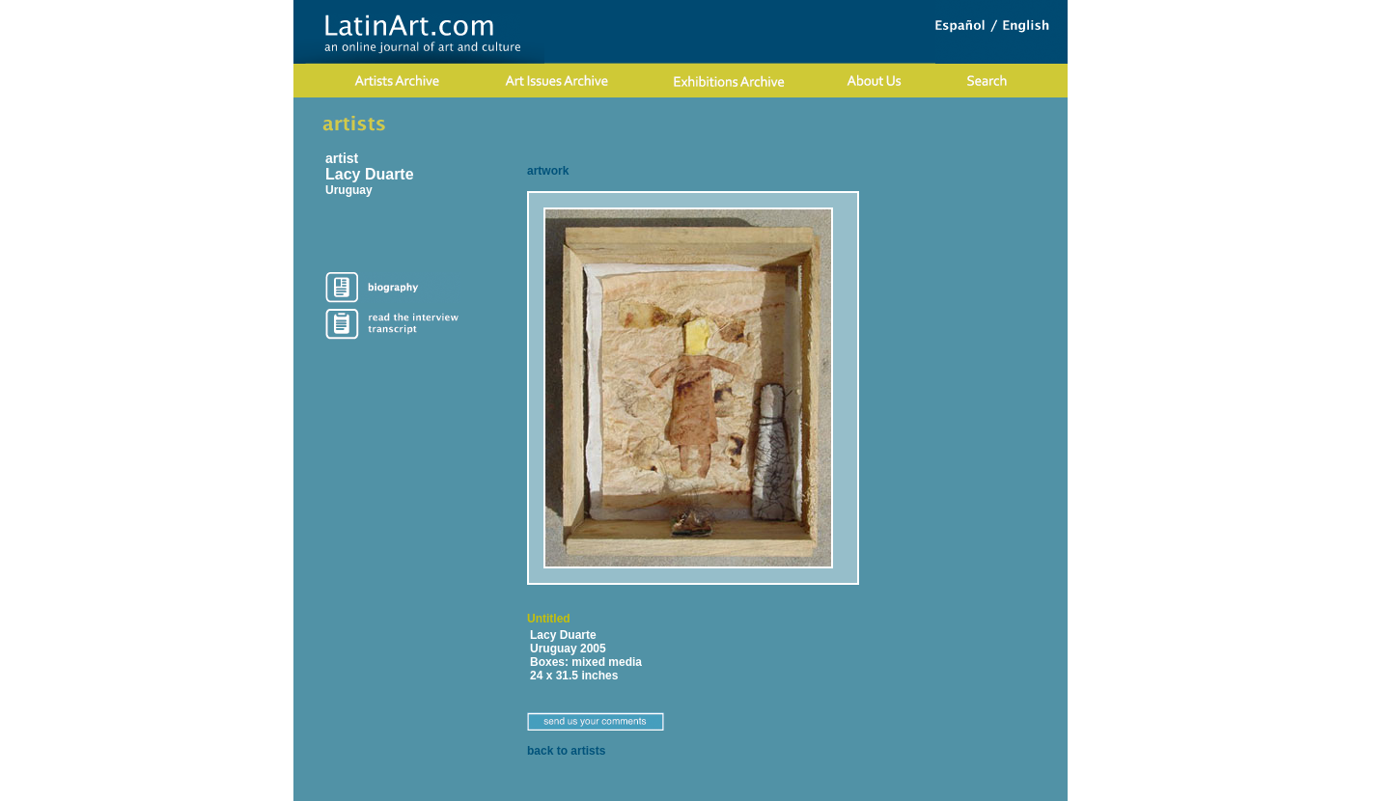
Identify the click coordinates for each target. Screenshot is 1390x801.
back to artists (566, 751)
